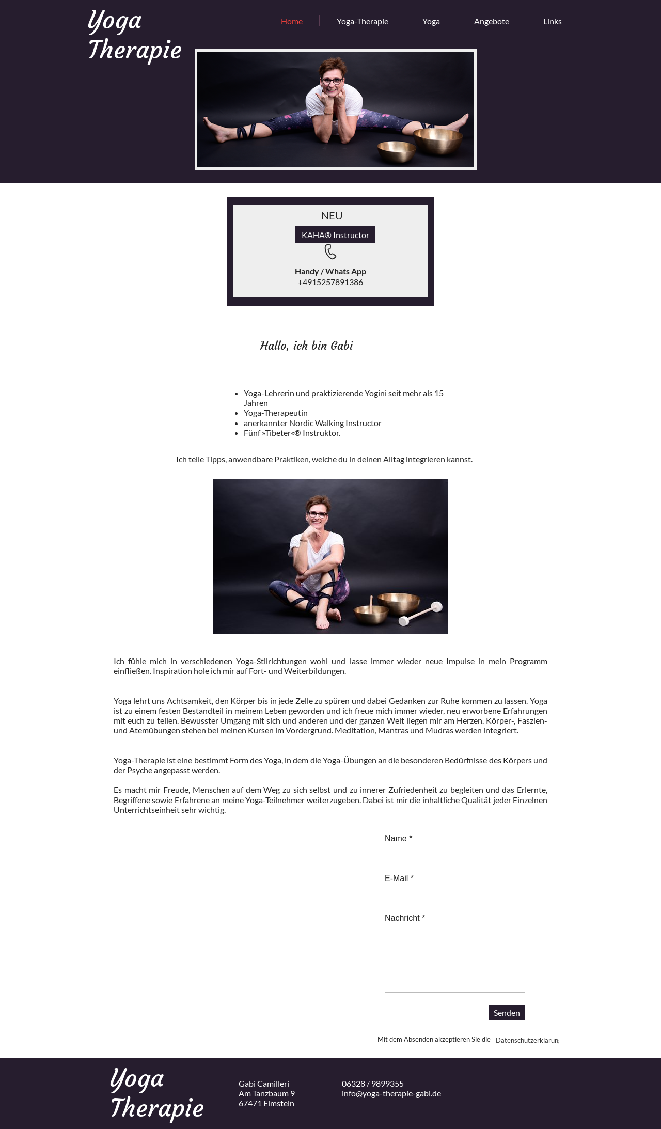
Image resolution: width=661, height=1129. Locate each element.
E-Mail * (399, 878)
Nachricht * (405, 918)
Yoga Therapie (135, 34)
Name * (398, 838)
